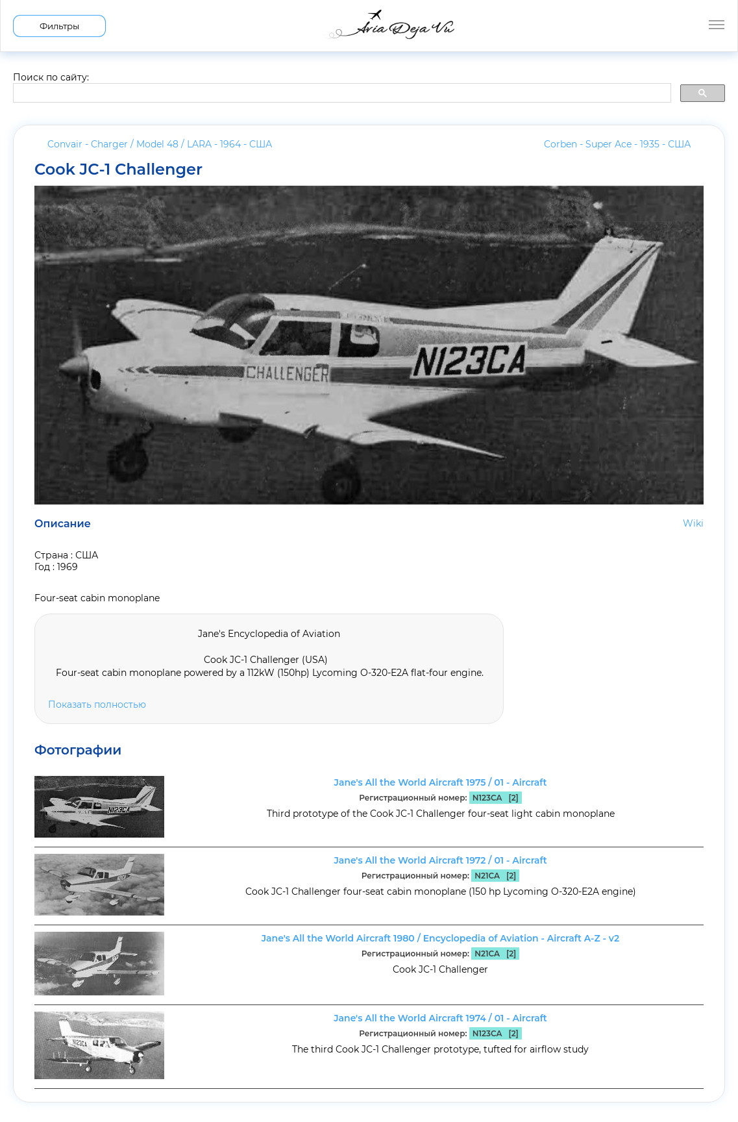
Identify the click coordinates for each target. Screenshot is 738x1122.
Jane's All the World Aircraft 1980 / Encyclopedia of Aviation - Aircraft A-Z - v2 (441, 938)
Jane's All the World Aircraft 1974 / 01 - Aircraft (440, 1018)
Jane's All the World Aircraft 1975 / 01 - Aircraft (440, 782)
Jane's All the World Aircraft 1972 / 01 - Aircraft (440, 860)
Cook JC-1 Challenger (118, 169)
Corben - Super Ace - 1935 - (617, 144)
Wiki (693, 523)
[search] (340, 93)
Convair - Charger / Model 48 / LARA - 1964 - (159, 144)
